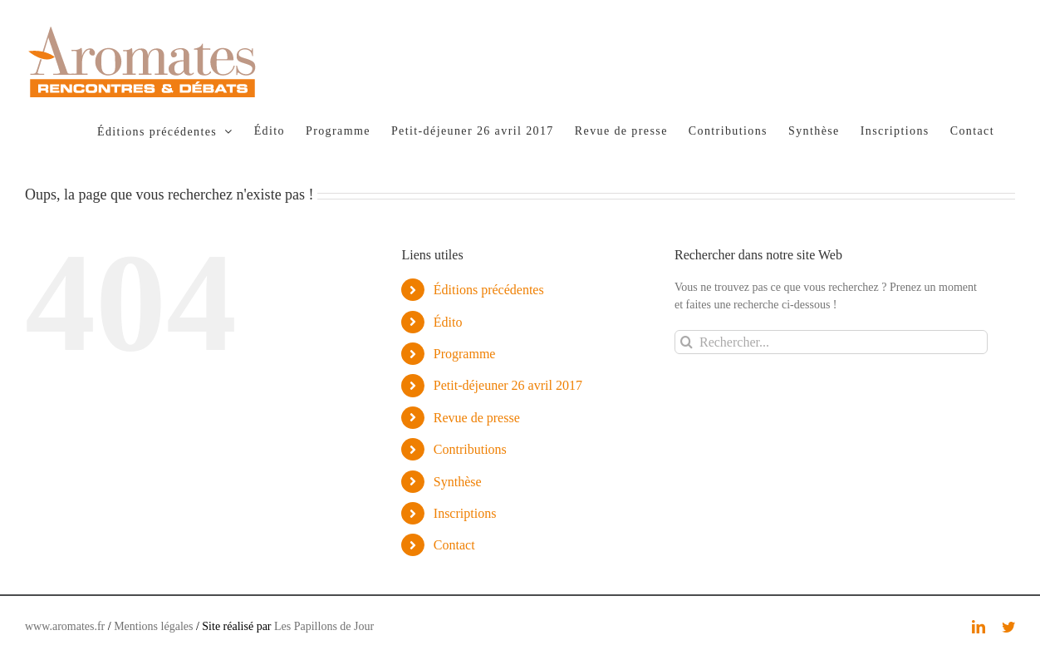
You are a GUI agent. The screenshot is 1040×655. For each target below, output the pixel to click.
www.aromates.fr (65, 626)
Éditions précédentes (489, 290)
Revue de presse (477, 418)
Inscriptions (465, 513)
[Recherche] (687, 342)
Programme (465, 354)
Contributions (470, 449)
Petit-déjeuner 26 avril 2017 (508, 385)
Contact (454, 545)
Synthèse (458, 482)
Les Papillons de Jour (324, 626)
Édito (448, 322)
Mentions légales (153, 626)
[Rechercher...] (831, 342)
